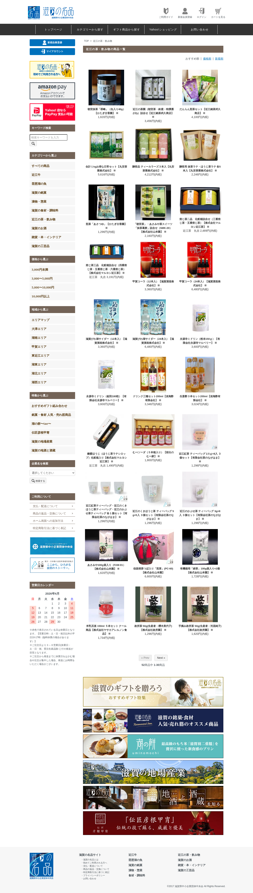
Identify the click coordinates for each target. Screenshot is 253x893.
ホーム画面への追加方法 (48, 520)
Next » (161, 657)
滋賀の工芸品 (40, 246)
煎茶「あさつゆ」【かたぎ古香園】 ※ (106, 226)
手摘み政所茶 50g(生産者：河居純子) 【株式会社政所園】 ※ (199, 628)
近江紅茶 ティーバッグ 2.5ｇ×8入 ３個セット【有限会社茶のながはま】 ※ (200, 457)
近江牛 (36, 175)
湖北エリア (39, 373)
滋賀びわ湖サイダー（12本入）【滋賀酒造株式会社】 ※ (106, 340)
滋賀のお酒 (39, 228)
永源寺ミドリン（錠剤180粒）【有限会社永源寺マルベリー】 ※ (106, 398)
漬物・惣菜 (39, 201)
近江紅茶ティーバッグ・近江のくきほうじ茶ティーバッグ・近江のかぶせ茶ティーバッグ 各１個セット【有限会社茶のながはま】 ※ (106, 511)
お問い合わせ (200, 29)
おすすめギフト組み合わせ (49, 406)
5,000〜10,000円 (43, 287)
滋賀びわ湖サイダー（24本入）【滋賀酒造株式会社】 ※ (153, 340)
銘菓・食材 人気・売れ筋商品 (51, 415)
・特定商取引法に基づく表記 (95, 872)
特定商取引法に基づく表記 (49, 528)
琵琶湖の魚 (39, 184)
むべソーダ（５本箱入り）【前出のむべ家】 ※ (153, 454)
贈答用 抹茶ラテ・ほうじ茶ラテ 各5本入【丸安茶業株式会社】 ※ (200, 168)
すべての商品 (40, 166)
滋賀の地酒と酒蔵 (43, 450)
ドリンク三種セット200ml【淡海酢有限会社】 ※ (153, 398)
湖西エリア (39, 382)
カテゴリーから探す (90, 29)
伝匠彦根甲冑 (40, 432)
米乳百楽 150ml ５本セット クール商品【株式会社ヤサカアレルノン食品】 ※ (106, 630)
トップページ (53, 29)
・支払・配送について (92, 866)
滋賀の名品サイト (90, 854)
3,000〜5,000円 (42, 278)
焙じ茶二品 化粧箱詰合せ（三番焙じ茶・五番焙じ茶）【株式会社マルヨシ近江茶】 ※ (200, 223)
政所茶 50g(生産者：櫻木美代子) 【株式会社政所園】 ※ (153, 628)
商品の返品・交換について (49, 513)
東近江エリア (40, 355)
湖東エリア (39, 364)
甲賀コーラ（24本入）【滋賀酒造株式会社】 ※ (200, 283)
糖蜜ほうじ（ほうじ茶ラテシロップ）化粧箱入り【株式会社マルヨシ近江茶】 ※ (106, 457)
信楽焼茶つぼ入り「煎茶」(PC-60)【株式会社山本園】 (153, 570)
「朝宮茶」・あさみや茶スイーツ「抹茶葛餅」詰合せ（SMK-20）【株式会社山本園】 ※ (153, 228)
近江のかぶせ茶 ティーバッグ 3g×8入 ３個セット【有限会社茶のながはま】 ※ (200, 515)
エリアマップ (40, 320)
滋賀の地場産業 (42, 441)
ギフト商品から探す (126, 29)
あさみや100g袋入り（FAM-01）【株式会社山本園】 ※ (106, 567)
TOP (86, 41)
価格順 (207, 58)
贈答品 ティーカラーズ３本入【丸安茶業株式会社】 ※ (153, 168)
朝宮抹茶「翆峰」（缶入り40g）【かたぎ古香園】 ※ (106, 111)
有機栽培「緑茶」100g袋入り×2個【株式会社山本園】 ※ (200, 570)
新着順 (219, 58)
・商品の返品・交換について (95, 869)
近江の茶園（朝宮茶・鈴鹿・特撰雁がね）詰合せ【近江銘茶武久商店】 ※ (153, 113)
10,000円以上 (41, 296)
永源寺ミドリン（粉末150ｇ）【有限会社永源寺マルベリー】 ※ (200, 340)
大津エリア (39, 329)
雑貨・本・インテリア (46, 237)
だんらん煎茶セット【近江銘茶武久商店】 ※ (200, 111)
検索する (38, 480)
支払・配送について (45, 506)
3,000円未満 (40, 269)
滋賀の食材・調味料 (45, 210)
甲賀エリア (39, 346)
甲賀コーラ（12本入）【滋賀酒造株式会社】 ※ (153, 283)
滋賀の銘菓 (39, 192)
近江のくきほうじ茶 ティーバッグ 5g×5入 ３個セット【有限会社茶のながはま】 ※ (153, 515)
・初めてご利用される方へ (94, 863)
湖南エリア (39, 338)
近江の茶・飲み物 (102, 41)
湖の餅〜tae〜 (41, 424)
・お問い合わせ (88, 878)
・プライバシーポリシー (93, 875)
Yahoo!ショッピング (163, 29)
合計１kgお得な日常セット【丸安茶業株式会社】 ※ (106, 168)
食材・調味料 (136, 875)
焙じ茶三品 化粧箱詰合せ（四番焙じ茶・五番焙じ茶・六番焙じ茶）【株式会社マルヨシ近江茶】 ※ (106, 269)
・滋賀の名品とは (89, 859)
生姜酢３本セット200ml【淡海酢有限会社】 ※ (200, 398)
